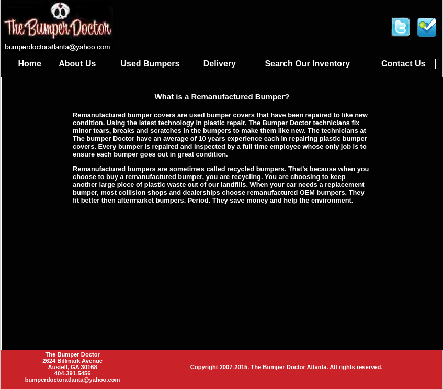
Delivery (219, 63)
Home (29, 63)
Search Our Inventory (307, 63)
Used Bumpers (149, 63)
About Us (77, 63)
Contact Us (403, 63)
